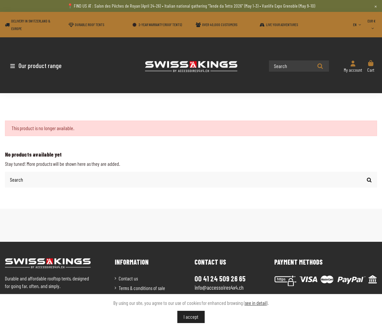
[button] (43, 65)
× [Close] (375, 6)
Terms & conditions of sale (142, 288)
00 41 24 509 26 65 (220, 278)
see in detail (256, 303)
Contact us (128, 278)
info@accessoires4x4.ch (219, 287)
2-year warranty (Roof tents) (160, 24)
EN (357, 24)
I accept (191, 317)
